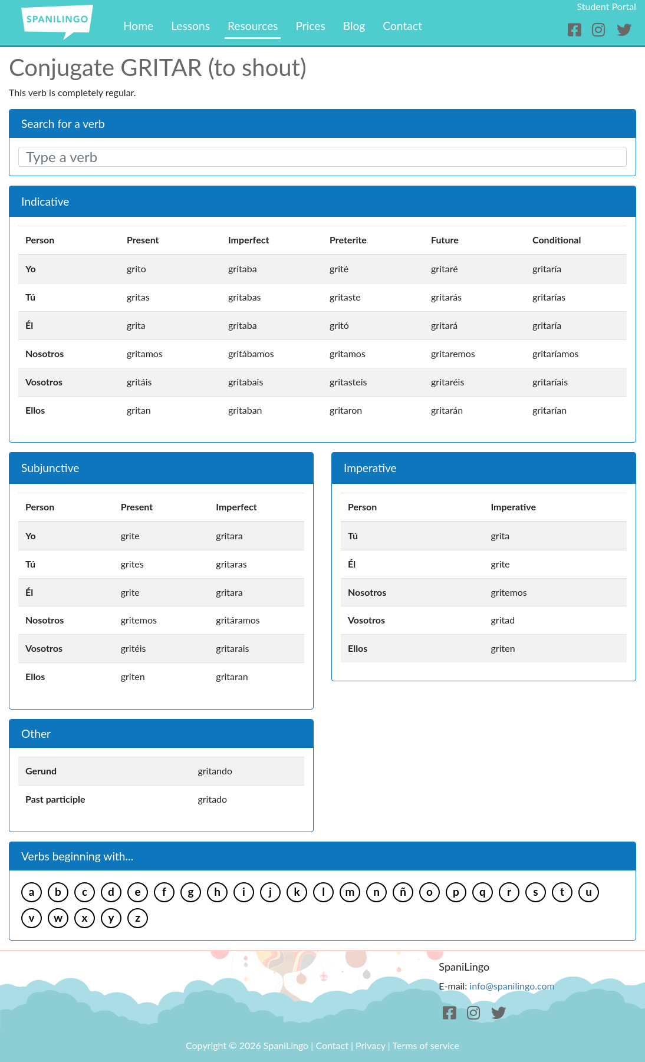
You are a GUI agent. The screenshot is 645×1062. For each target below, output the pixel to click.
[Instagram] (600, 29)
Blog (354, 25)
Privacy (371, 1045)
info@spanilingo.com (511, 985)
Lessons (190, 25)
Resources (253, 25)
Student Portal (606, 6)
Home (138, 25)
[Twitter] (624, 29)
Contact (402, 25)
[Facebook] (576, 29)
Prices (310, 25)
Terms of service (425, 1045)
